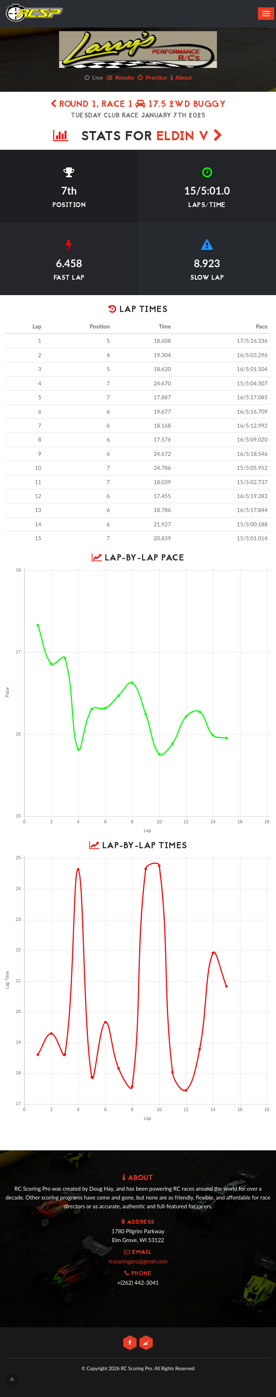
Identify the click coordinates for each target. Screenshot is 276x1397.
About (181, 77)
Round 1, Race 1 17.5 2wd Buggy (138, 105)
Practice (152, 77)
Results (120, 77)
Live (93, 77)
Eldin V (189, 137)
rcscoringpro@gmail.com (138, 1261)
